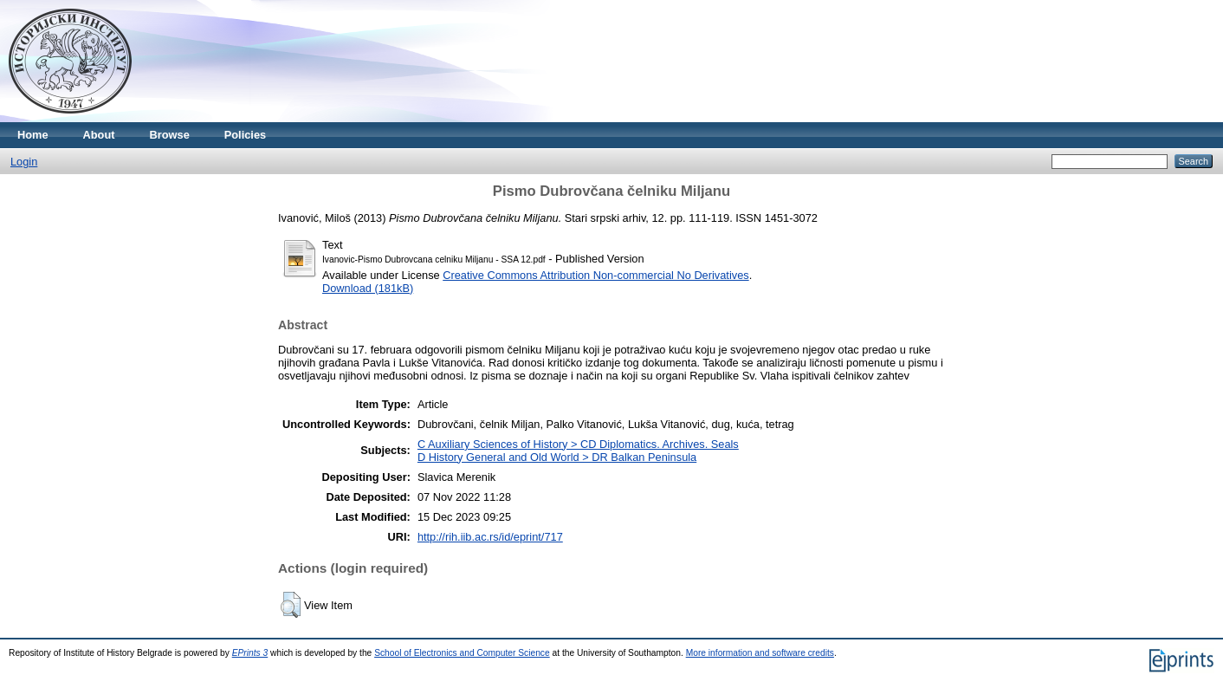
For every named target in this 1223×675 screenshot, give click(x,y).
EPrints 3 (250, 653)
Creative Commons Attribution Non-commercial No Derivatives (595, 275)
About (99, 134)
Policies (245, 134)
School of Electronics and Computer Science (462, 653)
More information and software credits (760, 653)
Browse (170, 134)
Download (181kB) (367, 288)
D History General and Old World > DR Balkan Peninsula (556, 457)
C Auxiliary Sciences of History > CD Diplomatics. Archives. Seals (578, 444)
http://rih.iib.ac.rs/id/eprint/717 (490, 536)
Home (33, 134)
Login (23, 161)
